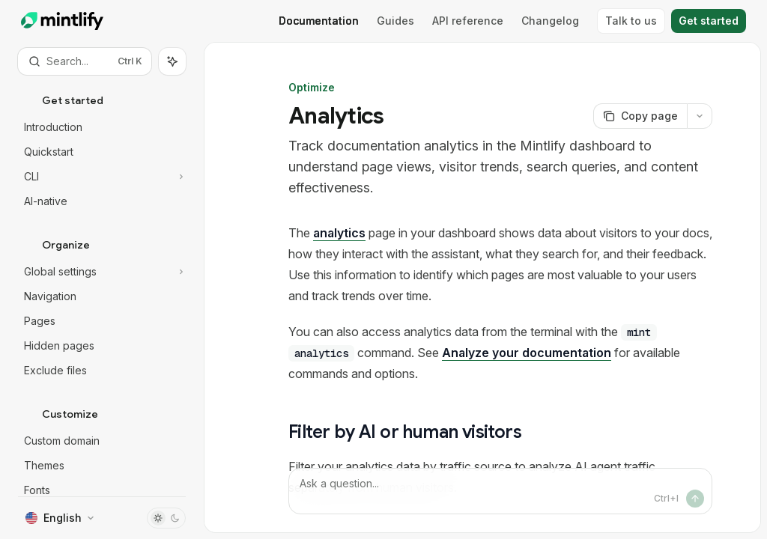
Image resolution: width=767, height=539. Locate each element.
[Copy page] (640, 116)
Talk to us (631, 20)
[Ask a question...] (500, 491)
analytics (339, 232)
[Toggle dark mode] (166, 518)
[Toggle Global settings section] (102, 272)
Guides (395, 20)
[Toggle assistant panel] (172, 61)
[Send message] (695, 499)
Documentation (319, 20)
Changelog (550, 20)
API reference (467, 20)
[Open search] (84, 61)
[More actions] (699, 116)
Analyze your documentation (526, 352)
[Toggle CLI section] (102, 177)
